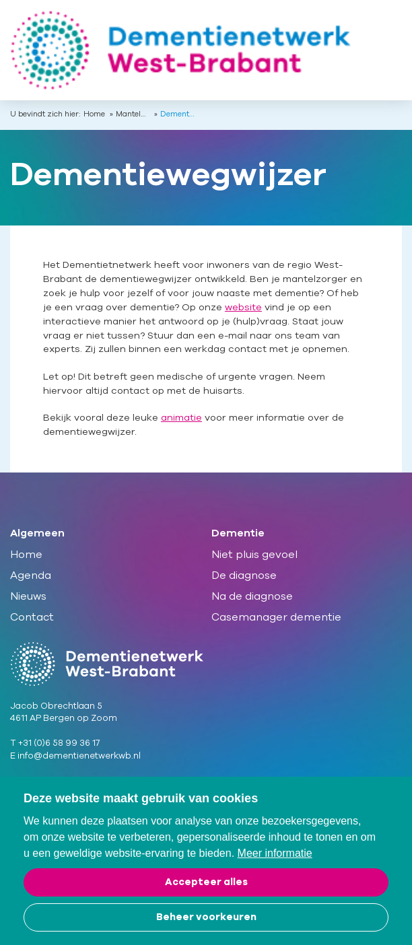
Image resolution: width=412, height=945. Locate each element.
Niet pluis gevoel (254, 554)
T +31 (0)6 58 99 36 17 (55, 743)
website (243, 307)
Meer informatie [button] (275, 853)
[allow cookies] (206, 882)
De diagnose (244, 575)
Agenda (30, 575)
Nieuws (28, 596)
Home (94, 114)
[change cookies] (206, 917)
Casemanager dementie (276, 617)
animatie (181, 417)
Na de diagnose (252, 596)
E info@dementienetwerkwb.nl (75, 756)
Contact (32, 617)
